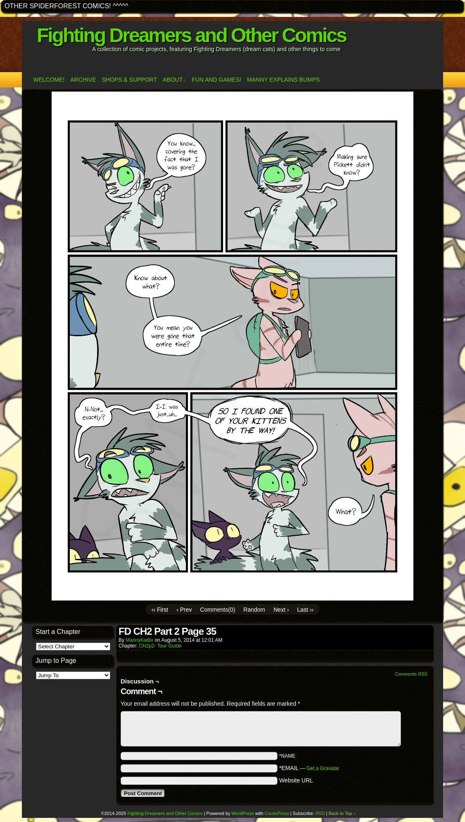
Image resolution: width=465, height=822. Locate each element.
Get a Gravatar (322, 768)
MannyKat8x (139, 640)
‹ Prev (184, 609)
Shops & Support (129, 79)
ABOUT (174, 80)
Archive (83, 79)
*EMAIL (309, 768)
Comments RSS (411, 673)
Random (254, 609)
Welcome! (48, 79)
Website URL (296, 780)
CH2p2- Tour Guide (160, 646)
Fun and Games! (216, 79)
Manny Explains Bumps (283, 79)
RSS (320, 813)
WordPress (243, 813)
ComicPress (277, 813)
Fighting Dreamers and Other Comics (191, 35)
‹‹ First (160, 609)
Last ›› (305, 609)
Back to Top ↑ (342, 813)
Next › (281, 609)
